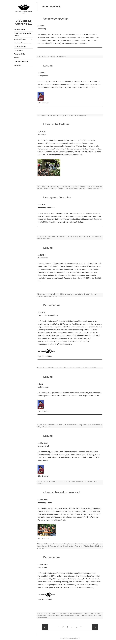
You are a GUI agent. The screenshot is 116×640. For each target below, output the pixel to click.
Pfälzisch (40, 483)
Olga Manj (40, 548)
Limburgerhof (89, 481)
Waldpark (96, 188)
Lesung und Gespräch (57, 197)
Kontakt (16, 57)
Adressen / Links (19, 54)
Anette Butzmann (81, 186)
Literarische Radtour (56, 124)
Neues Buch (80, 613)
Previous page (45, 627)
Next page (95, 627)
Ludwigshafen (82, 115)
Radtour (89, 188)
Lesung (48, 65)
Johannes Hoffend (47, 546)
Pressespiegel (18, 50)
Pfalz (96, 481)
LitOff (66, 188)
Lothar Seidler (73, 188)
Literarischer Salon (60, 546)
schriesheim (62, 296)
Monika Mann (45, 239)
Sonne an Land (42, 618)
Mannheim (68, 186)
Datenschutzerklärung (21, 61)
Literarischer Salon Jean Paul (61, 492)
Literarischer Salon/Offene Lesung (22, 34)
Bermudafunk (51, 305)
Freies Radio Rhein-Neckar (55, 616)
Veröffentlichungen (20, 39)
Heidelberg (62, 57)
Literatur (47, 188)
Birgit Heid (78, 237)
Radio (60, 368)
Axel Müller (91, 186)
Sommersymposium (55, 18)
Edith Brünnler (71, 115)
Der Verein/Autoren (20, 46)
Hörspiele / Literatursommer (23, 43)
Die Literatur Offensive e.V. (23, 22)
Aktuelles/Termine (19, 29)
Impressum (17, 65)
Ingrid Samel (79, 294)
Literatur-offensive (57, 188)
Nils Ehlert (98, 546)
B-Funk (99, 613)
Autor (94, 613)
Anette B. (52, 57)
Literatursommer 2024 (89, 368)
